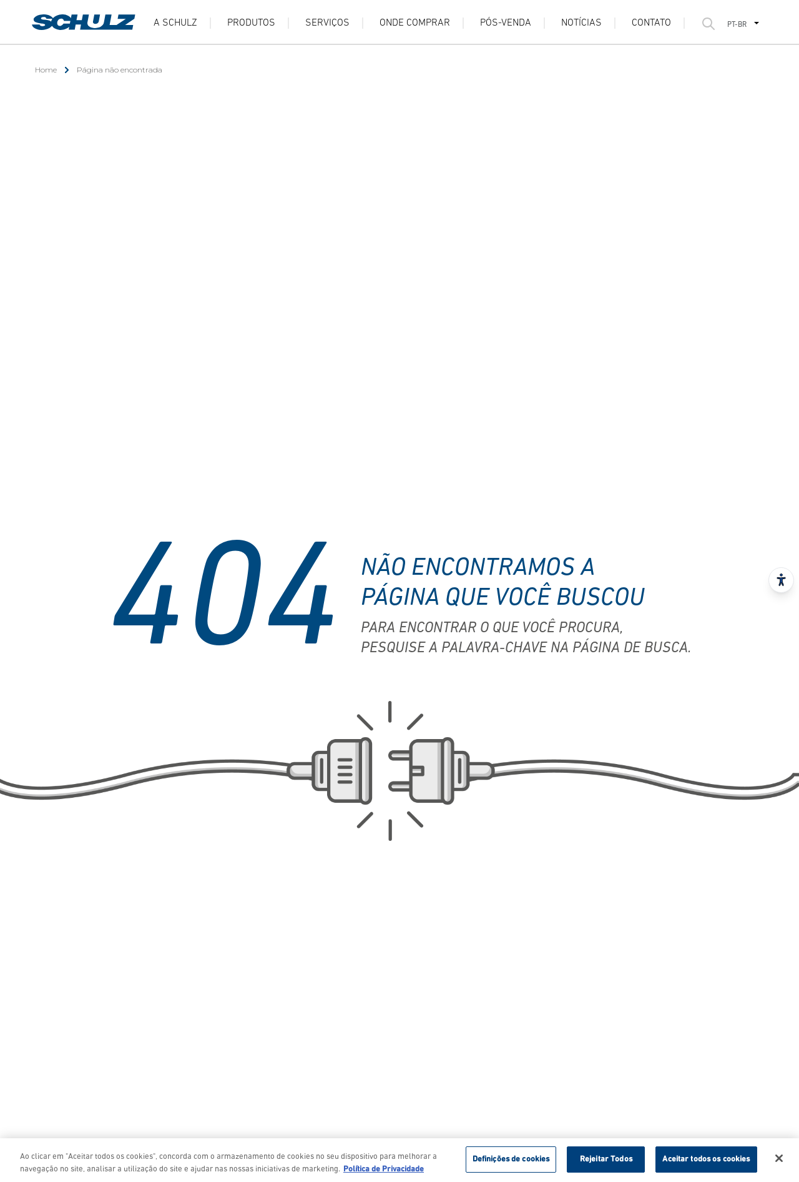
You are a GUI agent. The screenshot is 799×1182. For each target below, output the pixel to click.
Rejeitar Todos (606, 1164)
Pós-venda (505, 23)
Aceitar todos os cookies (706, 1164)
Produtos (251, 23)
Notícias (581, 23)
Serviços (327, 23)
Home (46, 69)
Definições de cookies (511, 1164)
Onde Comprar (415, 23)
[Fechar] (779, 1162)
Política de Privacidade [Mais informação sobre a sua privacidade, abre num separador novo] (383, 1173)
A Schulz (175, 23)
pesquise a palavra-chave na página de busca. (526, 648)
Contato (651, 23)
